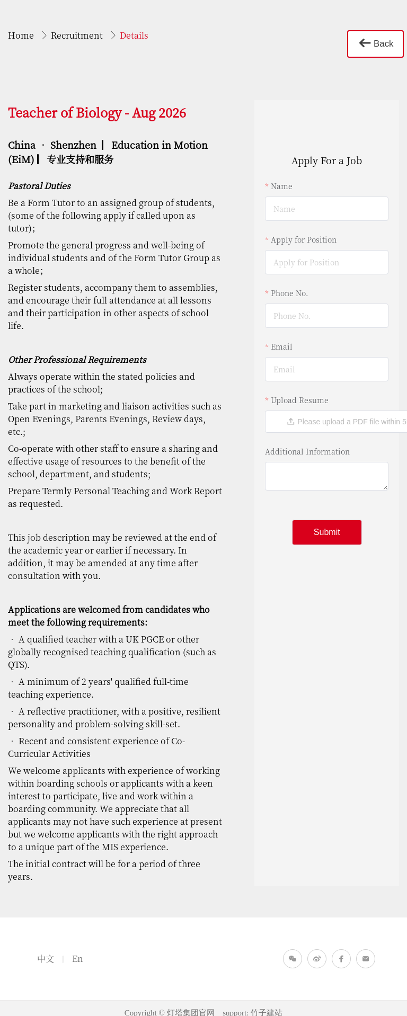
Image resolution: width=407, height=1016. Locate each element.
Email (282, 337)
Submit (327, 522)
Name (282, 176)
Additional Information (307, 441)
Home (22, 35)
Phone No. (289, 283)
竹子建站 (266, 1003)
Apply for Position (304, 230)
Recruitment (78, 35)
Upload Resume (300, 390)
